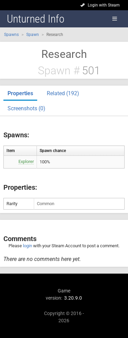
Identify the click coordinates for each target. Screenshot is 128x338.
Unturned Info (36, 18)
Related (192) (63, 93)
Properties (20, 93)
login (27, 245)
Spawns (11, 34)
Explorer (26, 161)
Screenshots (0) (26, 108)
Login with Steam (104, 5)
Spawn (32, 34)
